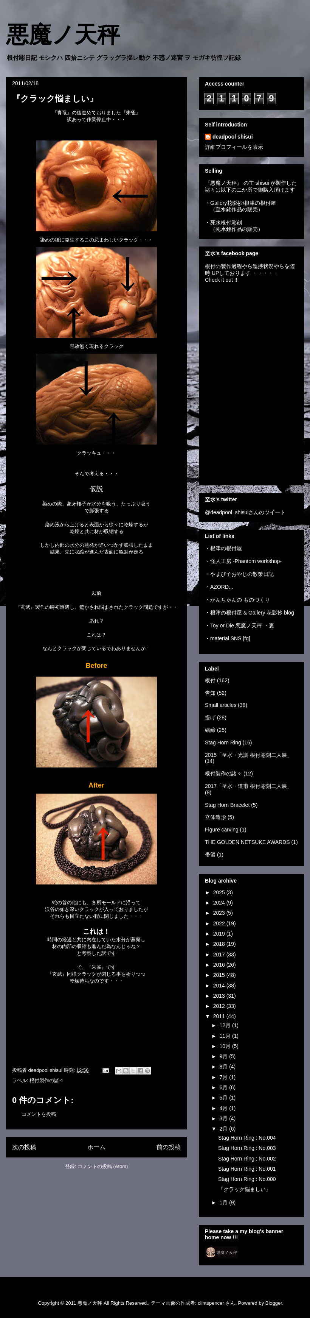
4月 (224, 1108)
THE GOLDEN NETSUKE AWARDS (247, 842)
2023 (219, 913)
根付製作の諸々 (46, 1080)
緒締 (210, 730)
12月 (225, 1025)
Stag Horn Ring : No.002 (247, 1159)
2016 (219, 965)
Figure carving (222, 830)
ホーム (96, 1147)
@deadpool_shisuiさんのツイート (245, 512)
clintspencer (211, 1303)
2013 (219, 996)
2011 (219, 1016)
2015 (219, 975)
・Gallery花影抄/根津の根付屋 (240, 203)
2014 (219, 986)
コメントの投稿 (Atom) (103, 1166)
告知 (210, 693)
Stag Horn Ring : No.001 (247, 1169)
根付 (210, 680)
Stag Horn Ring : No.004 (247, 1138)
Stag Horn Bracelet (227, 805)
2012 (219, 1006)
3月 (224, 1118)
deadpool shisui (232, 137)
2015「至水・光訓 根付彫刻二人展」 (248, 755)
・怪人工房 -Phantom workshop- (243, 561)
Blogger (273, 1303)
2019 (219, 934)
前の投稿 (169, 1147)
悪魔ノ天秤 (63, 34)
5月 (224, 1098)
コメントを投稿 (39, 1114)
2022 (219, 923)
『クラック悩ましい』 (244, 1189)
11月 (225, 1036)
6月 (224, 1087)
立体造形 (215, 817)
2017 (219, 954)
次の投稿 (24, 1147)
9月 (224, 1056)
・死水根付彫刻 (223, 223)
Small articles (220, 705)
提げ (210, 717)
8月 (224, 1067)
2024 (219, 903)
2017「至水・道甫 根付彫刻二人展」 (248, 786)
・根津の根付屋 (223, 548)
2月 (224, 1129)
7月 (224, 1077)
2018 (219, 944)
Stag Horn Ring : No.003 (247, 1148)
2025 (219, 892)
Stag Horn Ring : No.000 (247, 1179)
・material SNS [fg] (227, 638)
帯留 (210, 855)
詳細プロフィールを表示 (234, 147)
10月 (225, 1046)
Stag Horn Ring (223, 742)
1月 (224, 1202)
